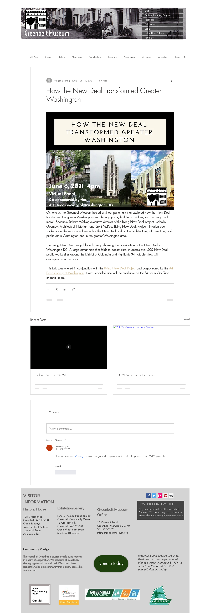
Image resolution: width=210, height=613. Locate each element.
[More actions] (172, 80)
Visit (147, 10)
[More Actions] (172, 448)
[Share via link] (73, 289)
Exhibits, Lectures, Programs (158, 15)
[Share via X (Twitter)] (56, 289)
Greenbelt (163, 56)
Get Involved (150, 24)
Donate (148, 28)
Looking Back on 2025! (50, 375)
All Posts (34, 56)
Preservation (129, 56)
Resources (149, 19)
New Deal (77, 56)
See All (186, 319)
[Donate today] (111, 563)
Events (48, 56)
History (61, 56)
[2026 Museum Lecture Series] (151, 347)
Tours (177, 56)
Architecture (95, 56)
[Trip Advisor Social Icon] (171, 495)
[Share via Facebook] (48, 289)
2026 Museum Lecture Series (136, 375)
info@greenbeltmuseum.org (112, 532)
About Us (149, 37)
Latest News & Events (155, 33)
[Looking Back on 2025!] (68, 347)
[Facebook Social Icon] (148, 495)
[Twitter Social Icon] (154, 495)
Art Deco (146, 56)
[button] (185, 56)
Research (112, 56)
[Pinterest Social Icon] (165, 495)
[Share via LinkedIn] (64, 289)
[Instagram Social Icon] (160, 495)
